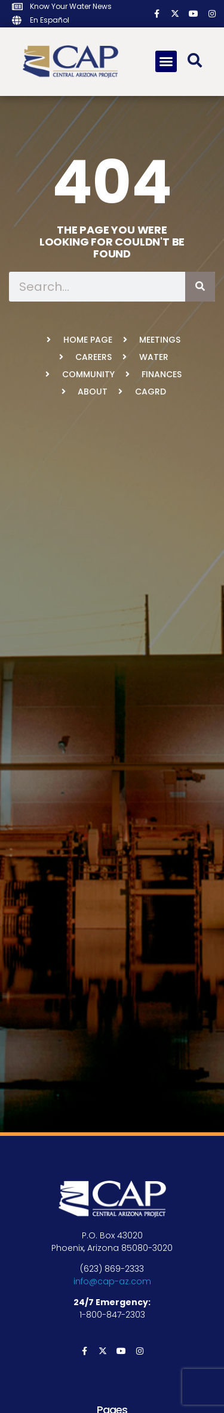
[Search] (200, 287)
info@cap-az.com (112, 1281)
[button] (166, 61)
